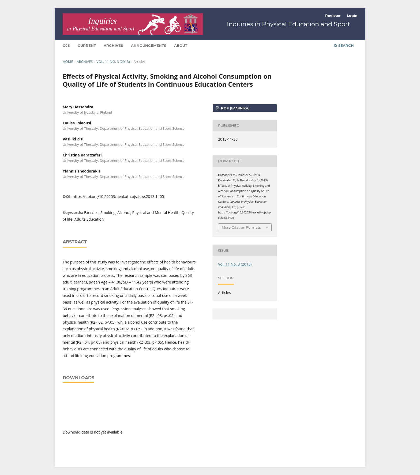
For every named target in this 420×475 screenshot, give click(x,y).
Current (87, 45)
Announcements (148, 45)
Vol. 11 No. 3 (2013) (113, 61)
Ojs (66, 45)
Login (352, 15)
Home (68, 61)
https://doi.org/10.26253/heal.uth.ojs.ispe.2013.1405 (118, 196)
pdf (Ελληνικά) (234, 108)
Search (344, 45)
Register (333, 15)
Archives (113, 45)
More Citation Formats (241, 227)
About (180, 45)
